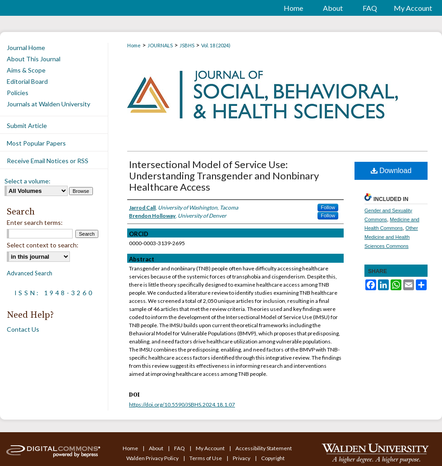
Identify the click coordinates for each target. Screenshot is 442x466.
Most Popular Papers (36, 143)
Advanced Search (29, 273)
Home (134, 45)
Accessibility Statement (263, 448)
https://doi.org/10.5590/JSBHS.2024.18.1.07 (182, 404)
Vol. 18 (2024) (215, 45)
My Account (211, 448)
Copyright (273, 458)
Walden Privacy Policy (153, 458)
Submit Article (27, 125)
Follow (328, 207)
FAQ (180, 448)
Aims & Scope (26, 70)
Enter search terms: (35, 222)
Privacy (242, 458)
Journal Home (26, 47)
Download (391, 170)
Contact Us (23, 329)
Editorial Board (27, 81)
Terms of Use (206, 458)
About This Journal (33, 59)
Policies (17, 92)
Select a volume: (28, 181)
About (156, 448)
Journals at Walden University (48, 104)
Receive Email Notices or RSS (47, 160)
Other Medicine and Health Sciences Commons (391, 237)
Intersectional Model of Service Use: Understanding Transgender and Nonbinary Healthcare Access (224, 175)
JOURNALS (160, 45)
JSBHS (187, 45)
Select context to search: (42, 245)
